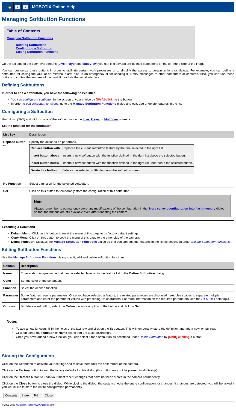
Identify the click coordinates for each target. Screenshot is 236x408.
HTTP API (208, 299)
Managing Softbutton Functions (30, 38)
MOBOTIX (21, 405)
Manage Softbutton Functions (94, 103)
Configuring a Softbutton (34, 48)
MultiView (90, 63)
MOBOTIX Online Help (54, 7)
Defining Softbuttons (31, 45)
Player (71, 63)
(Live (61, 63)
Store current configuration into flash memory (181, 208)
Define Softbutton (151, 337)
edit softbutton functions (42, 103)
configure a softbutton (37, 99)
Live (86, 119)
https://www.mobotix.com (41, 405)
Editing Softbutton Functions (37, 51)
